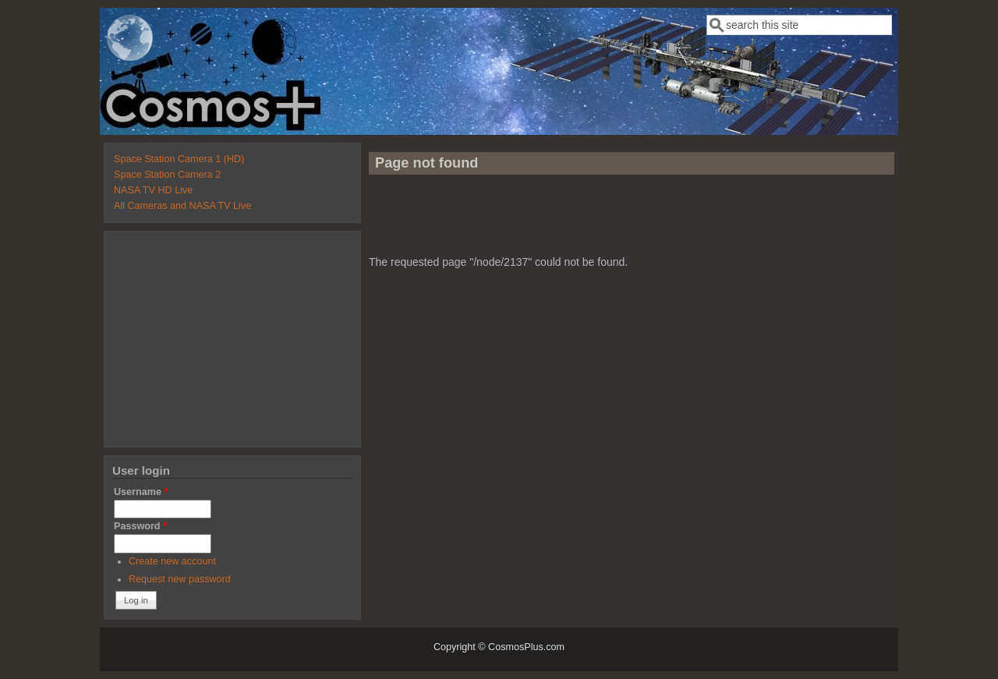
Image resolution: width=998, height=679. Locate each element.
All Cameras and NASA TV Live (182, 205)
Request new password (180, 579)
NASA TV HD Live (153, 190)
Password (140, 526)
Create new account (172, 561)
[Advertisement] (631, 221)
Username (141, 491)
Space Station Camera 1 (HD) (179, 159)
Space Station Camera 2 (167, 174)
